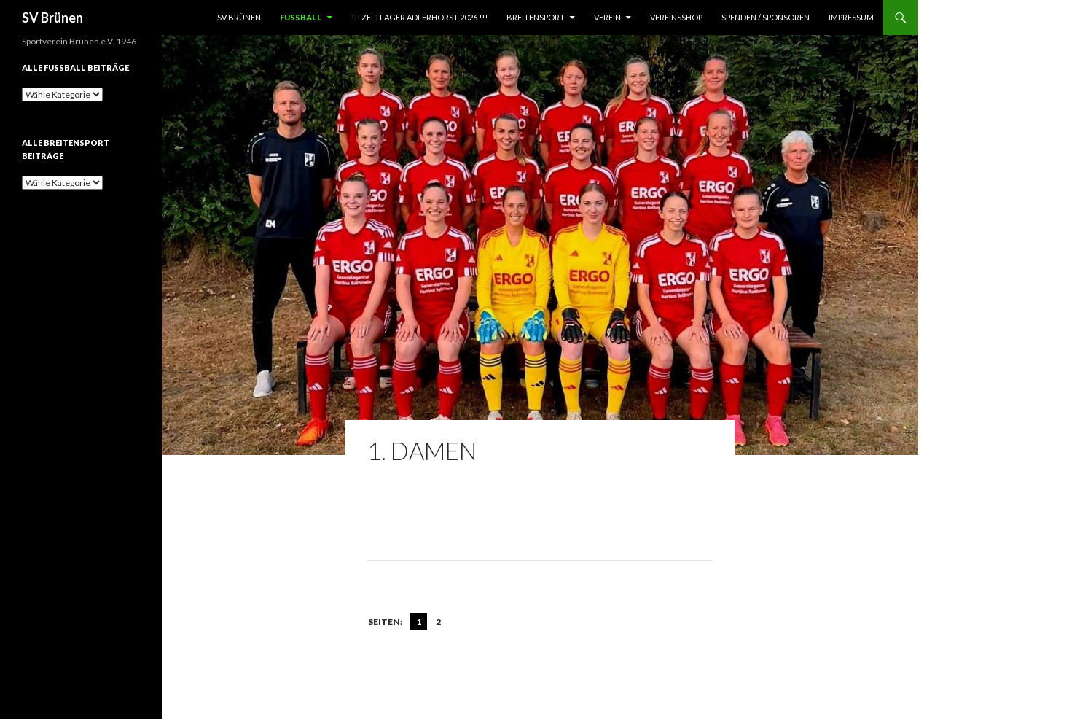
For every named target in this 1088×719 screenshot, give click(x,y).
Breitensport (535, 17)
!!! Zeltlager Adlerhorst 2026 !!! (419, 17)
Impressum (851, 17)
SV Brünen (52, 17)
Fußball (301, 17)
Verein (607, 17)
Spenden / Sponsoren (765, 17)
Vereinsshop (676, 17)
